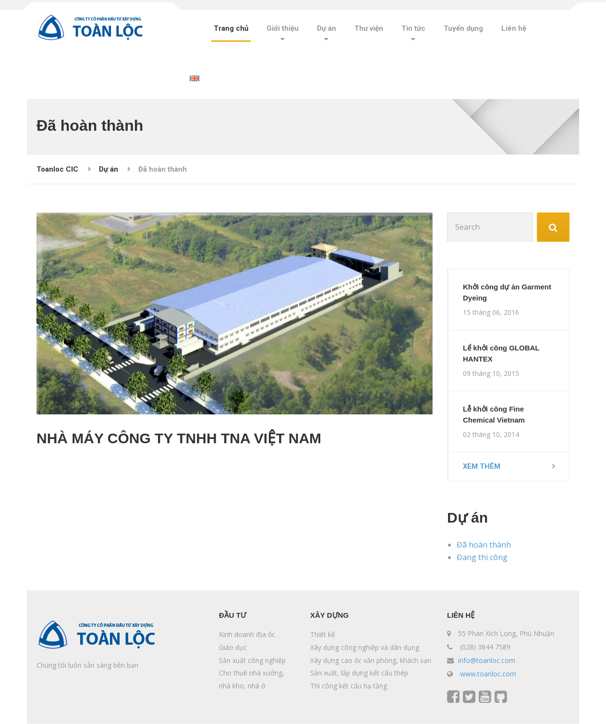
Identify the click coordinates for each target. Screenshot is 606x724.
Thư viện (368, 28)
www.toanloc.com (488, 674)
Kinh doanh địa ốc (247, 635)
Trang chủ (231, 28)
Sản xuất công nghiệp (252, 660)
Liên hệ (513, 28)
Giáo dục (233, 647)
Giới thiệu (283, 28)
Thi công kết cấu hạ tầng (348, 686)
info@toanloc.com (486, 660)
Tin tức (413, 28)
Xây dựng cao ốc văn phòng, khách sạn (370, 660)
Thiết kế (322, 635)
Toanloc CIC (57, 169)
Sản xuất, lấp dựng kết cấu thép (359, 673)
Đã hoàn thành (484, 545)
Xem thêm (482, 466)
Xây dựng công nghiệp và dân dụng (364, 647)
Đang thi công (482, 557)
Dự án (326, 28)
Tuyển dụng (463, 28)
